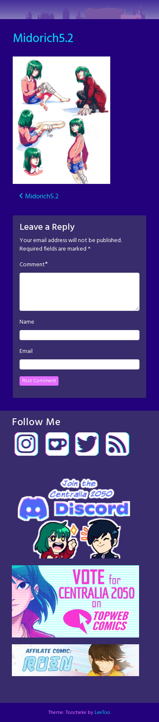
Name (27, 322)
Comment (32, 265)
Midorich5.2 (43, 38)
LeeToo (102, 712)
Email (26, 351)
